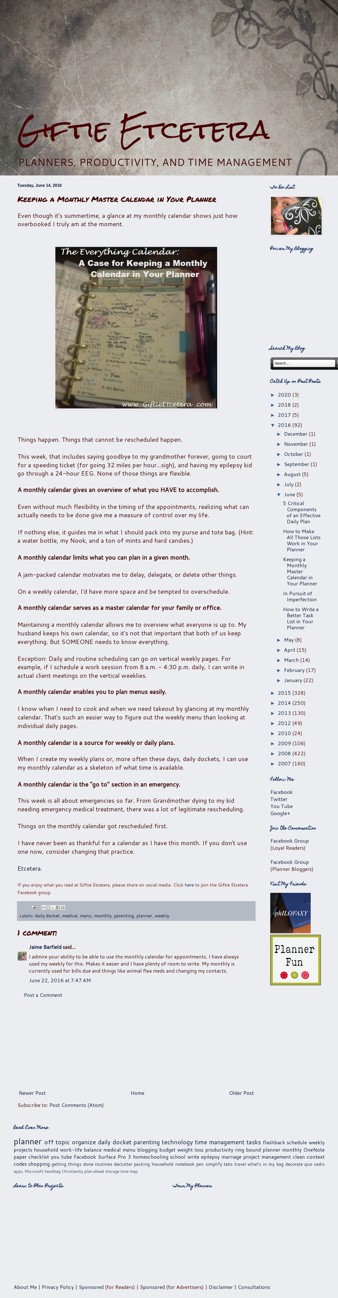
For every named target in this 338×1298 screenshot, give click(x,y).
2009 (285, 743)
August (293, 474)
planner (144, 915)
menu (86, 915)
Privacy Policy (58, 1286)
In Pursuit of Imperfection (300, 596)
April (290, 649)
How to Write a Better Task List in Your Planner (301, 618)
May (289, 639)
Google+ (280, 813)
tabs (228, 1164)
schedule (297, 1142)
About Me (25, 1286)
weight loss (190, 1149)
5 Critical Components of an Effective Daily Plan (302, 512)
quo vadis (314, 1164)
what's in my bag (265, 1164)
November (296, 443)
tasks (253, 1142)
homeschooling (150, 1156)
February (295, 669)
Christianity (72, 1171)
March (292, 659)
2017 (285, 414)
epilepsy (210, 1156)
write (193, 1156)
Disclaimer (221, 1286)
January (293, 680)
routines (103, 1164)
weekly (162, 915)
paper (20, 1156)
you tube (61, 1156)
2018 (285, 404)
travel (240, 1164)
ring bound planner (257, 1149)
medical (70, 915)
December (296, 433)
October (294, 453)
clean (299, 1156)
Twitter (278, 798)
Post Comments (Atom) (76, 1104)
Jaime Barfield (45, 946)
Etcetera (29, 868)
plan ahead (94, 1171)
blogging (147, 1149)
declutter (123, 1164)
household (46, 1149)
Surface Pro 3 (114, 1156)
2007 (285, 763)
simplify (214, 1164)
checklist (39, 1156)
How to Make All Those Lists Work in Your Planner (302, 540)
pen (200, 1164)
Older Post (241, 1092)
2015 (285, 692)
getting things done (72, 1164)
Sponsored (91, 1286)
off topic (57, 1142)
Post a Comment (43, 994)
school (178, 1156)
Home (137, 1092)
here (189, 884)
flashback (274, 1142)
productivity (219, 1149)
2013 (285, 712)
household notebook (173, 1164)
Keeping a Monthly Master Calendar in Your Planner (300, 571)
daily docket (47, 915)
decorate (294, 1164)
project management (267, 1156)
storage (112, 1171)
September (297, 464)
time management (219, 1142)
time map (129, 1171)
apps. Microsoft (28, 1171)
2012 (285, 722)
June (290, 494)
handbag (52, 1171)
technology (177, 1142)
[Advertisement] (169, 57)
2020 (285, 394)
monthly (102, 915)
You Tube (281, 806)
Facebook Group (289, 840)
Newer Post (32, 1092)
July (289, 484)
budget (167, 1149)
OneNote (314, 1149)
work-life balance (81, 1149)
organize (84, 1142)
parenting (124, 915)
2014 (285, 702)
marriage (231, 1156)
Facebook (281, 791)
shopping (39, 1163)
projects (23, 1149)
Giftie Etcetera (143, 129)
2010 (285, 733)
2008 (285, 753)
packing (142, 1164)
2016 (285, 424)
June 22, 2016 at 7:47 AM (60, 980)
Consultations (254, 1286)
